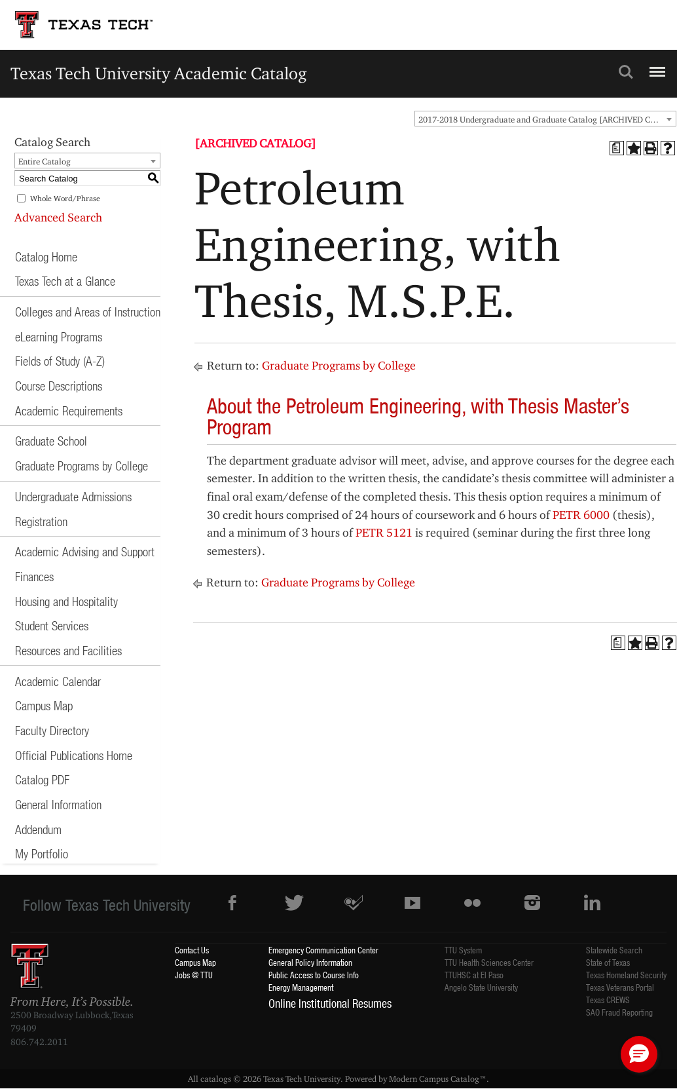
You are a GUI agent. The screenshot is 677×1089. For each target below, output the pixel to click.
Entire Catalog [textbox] (44, 161)
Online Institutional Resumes (330, 1003)
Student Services (51, 625)
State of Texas (608, 962)
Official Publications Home (73, 755)
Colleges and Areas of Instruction (87, 311)
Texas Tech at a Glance (65, 280)
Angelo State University (481, 987)
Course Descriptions (58, 385)
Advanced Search (58, 217)
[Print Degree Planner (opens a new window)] (617, 148)
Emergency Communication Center (323, 949)
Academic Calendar (58, 681)
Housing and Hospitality (66, 601)
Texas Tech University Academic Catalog (158, 73)
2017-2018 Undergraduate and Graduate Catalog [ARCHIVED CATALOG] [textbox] (547, 119)
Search (626, 72)
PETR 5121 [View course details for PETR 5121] (384, 532)
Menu (655, 66)
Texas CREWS (608, 999)
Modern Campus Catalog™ (437, 1078)
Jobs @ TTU (194, 974)
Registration (41, 521)
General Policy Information (310, 962)
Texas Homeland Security (626, 974)
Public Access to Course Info (313, 974)
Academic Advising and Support (85, 551)
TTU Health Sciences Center (489, 962)
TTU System (463, 949)
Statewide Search (614, 949)
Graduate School (51, 440)
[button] (639, 1054)
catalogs (215, 1078)
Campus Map (44, 705)
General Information (58, 804)
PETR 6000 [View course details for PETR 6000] (581, 514)
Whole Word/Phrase (65, 198)
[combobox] (545, 118)
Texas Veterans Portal (620, 987)
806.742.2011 (39, 1042)
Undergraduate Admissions (73, 496)
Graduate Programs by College (81, 465)
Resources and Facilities (68, 650)
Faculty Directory (52, 730)
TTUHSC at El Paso (474, 974)
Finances (34, 576)
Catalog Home (46, 256)
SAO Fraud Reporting (619, 1012)
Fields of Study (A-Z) (60, 360)
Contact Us (192, 949)
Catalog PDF (42, 779)
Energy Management (300, 987)
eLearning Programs (58, 336)
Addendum (38, 829)
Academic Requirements (68, 410)
